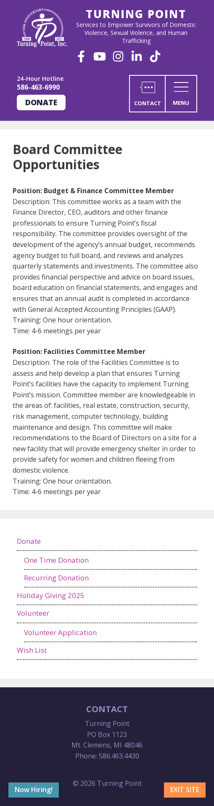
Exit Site (184, 789)
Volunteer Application (60, 632)
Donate (41, 102)
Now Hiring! (34, 789)
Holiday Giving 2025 (51, 595)
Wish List (32, 650)
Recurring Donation (56, 578)
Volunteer (33, 613)
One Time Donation (56, 560)
